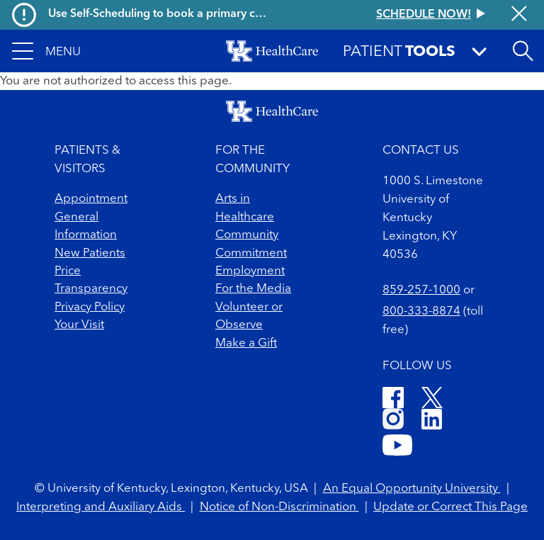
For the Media (253, 289)
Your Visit (79, 325)
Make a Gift (246, 343)
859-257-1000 (421, 290)
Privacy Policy (90, 307)
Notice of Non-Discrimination (279, 507)
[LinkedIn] (431, 421)
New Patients (90, 253)
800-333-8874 (421, 311)
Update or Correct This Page (450, 507)
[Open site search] (523, 51)
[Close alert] (519, 15)
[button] (46, 51)
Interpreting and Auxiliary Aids (100, 507)
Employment (250, 271)
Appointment (91, 199)
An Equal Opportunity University (412, 489)
